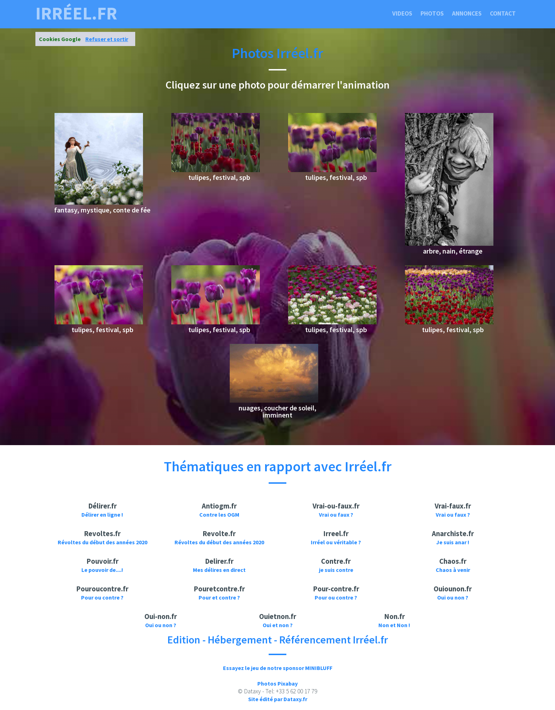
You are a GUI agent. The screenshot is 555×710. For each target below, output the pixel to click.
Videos (402, 13)
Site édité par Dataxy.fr (277, 699)
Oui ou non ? (452, 597)
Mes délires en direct (219, 569)
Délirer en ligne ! (102, 514)
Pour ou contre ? (102, 597)
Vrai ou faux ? (336, 514)
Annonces (467, 13)
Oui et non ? (278, 625)
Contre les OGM (219, 514)
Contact (503, 13)
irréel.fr (76, 13)
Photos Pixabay (277, 683)
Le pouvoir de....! (102, 569)
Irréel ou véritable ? (336, 542)
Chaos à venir (453, 569)
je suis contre (336, 569)
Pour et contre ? (219, 597)
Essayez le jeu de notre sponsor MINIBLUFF (277, 667)
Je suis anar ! (452, 542)
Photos (432, 13)
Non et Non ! (394, 625)
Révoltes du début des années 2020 (102, 542)
